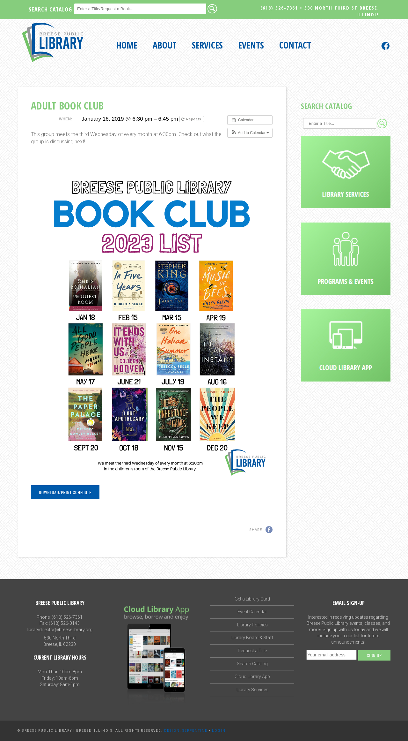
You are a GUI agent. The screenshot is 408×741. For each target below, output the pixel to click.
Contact (295, 45)
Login (219, 730)
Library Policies (252, 624)
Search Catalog (252, 663)
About (165, 45)
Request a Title (252, 650)
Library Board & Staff (252, 637)
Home (126, 45)
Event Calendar (252, 611)
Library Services (252, 689)
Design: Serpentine (186, 730)
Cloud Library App (252, 676)
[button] (250, 132)
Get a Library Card (252, 598)
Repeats (191, 119)
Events (251, 45)
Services (207, 45)
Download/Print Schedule (65, 492)
